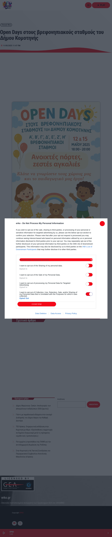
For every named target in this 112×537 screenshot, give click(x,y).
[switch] (89, 265)
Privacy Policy (71, 313)
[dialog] (56, 268)
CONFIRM (37, 304)
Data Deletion (41, 313)
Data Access (56, 313)
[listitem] (56, 259)
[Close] (102, 223)
